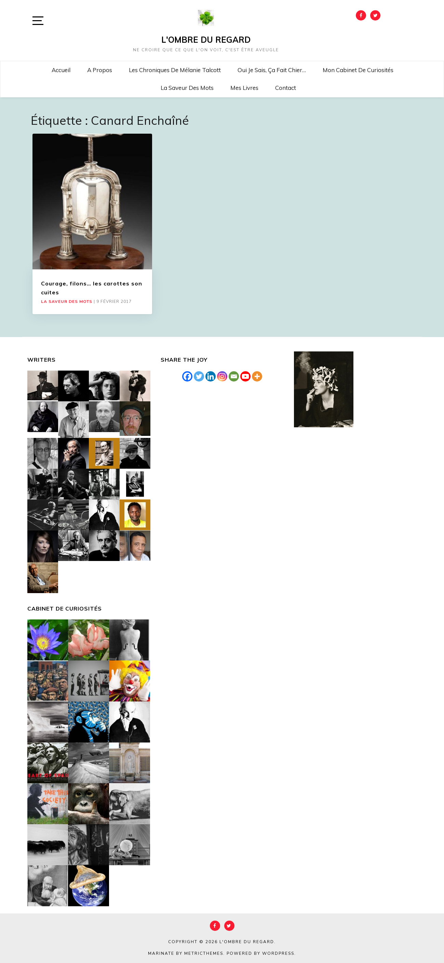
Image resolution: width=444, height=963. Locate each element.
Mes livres (244, 87)
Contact (285, 87)
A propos (99, 69)
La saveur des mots (187, 87)
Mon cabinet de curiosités (358, 69)
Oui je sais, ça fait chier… (272, 69)
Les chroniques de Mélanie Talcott (175, 69)
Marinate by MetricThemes (185, 953)
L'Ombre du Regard (206, 40)
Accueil (61, 69)
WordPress (278, 953)
